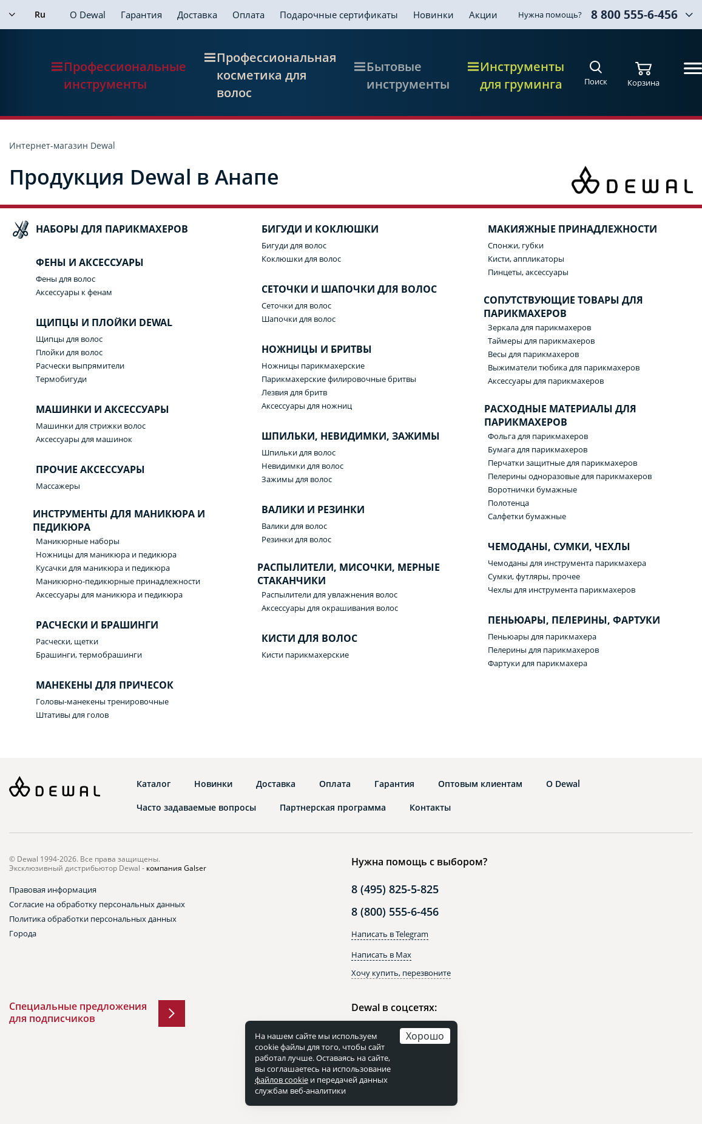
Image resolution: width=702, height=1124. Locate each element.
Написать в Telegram (389, 933)
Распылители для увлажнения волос (329, 594)
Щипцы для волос (69, 338)
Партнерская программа (333, 808)
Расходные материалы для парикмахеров (550, 416)
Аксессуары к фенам (74, 292)
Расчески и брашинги (85, 625)
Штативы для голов (72, 714)
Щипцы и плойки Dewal (92, 323)
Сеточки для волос (296, 305)
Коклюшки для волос (301, 258)
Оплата (248, 14)
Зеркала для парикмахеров (539, 327)
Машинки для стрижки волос (91, 425)
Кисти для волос (297, 639)
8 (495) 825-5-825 (395, 889)
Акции (483, 14)
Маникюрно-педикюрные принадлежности (118, 581)
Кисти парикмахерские (305, 654)
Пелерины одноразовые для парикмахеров (570, 476)
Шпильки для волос (299, 452)
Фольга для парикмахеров (538, 436)
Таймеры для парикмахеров (541, 340)
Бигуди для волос (294, 245)
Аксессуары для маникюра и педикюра (109, 594)
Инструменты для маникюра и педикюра (108, 521)
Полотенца (508, 502)
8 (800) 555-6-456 (395, 911)
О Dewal (88, 14)
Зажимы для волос (297, 479)
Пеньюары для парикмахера (542, 636)
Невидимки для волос (302, 465)
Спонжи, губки (516, 245)
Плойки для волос (69, 352)
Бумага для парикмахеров (537, 449)
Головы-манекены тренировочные (102, 701)
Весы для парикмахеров (533, 354)
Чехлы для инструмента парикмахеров (561, 589)
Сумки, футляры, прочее (534, 576)
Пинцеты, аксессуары (528, 272)
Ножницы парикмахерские (313, 365)
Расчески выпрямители (80, 365)
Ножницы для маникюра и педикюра (106, 554)
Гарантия (141, 14)
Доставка (197, 14)
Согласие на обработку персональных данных (97, 904)
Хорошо (425, 1036)
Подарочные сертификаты (339, 14)
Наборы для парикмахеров (100, 229)
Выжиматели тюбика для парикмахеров (564, 367)
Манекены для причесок (93, 685)
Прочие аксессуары (78, 470)
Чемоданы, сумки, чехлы (547, 547)
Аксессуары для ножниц (307, 405)
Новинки (433, 14)
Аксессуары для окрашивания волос (330, 607)
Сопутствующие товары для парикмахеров (554, 307)
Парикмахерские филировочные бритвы (339, 378)
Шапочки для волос (299, 318)
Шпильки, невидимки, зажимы (338, 436)
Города (22, 933)
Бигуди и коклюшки (308, 229)
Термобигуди (61, 378)
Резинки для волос (296, 539)
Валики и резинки (301, 510)
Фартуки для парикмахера (537, 663)
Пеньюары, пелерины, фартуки (562, 620)
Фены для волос (65, 278)
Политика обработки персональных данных (93, 918)
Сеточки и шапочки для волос (337, 290)
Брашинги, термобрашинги (89, 654)
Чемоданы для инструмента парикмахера (567, 562)
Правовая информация (52, 889)
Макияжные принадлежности (560, 229)
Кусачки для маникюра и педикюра (103, 567)
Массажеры (58, 485)
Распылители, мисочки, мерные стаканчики (338, 574)
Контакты (430, 808)
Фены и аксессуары (78, 263)
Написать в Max (381, 954)
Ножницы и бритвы (304, 350)
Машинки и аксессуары (90, 410)
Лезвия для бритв (294, 392)
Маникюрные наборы (78, 541)
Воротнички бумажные (532, 489)
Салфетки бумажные (527, 516)
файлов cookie (281, 1079)
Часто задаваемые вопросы (196, 808)
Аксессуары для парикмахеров (546, 380)
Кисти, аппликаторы (526, 258)
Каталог (153, 784)
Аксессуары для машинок (84, 439)
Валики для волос (294, 525)
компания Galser (176, 868)
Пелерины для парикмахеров (543, 649)
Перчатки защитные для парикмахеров (562, 462)
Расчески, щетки (67, 641)
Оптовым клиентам (480, 784)
